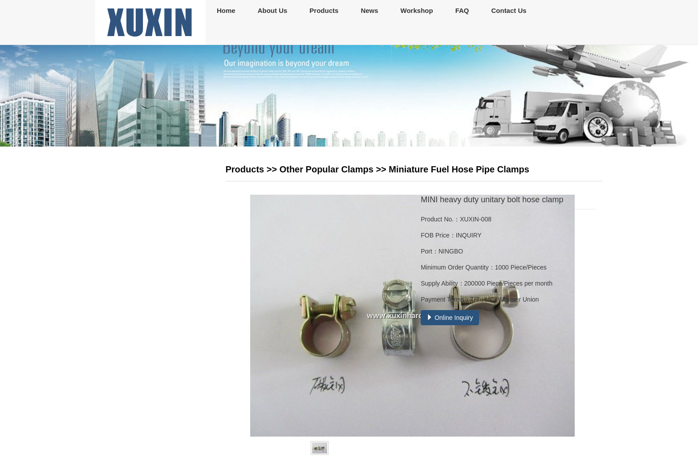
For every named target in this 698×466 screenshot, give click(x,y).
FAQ (462, 10)
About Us (273, 10)
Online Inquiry (449, 317)
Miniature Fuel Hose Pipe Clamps (459, 169)
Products (323, 10)
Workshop (417, 10)
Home (226, 10)
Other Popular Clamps (326, 169)
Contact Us (508, 10)
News (369, 10)
